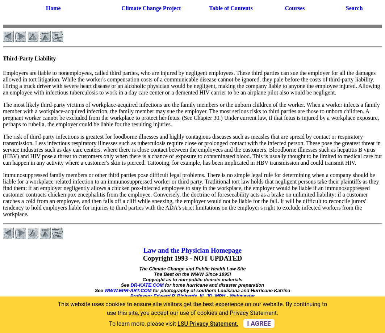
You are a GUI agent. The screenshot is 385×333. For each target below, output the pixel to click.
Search (354, 8)
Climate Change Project (151, 8)
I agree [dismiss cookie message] (259, 323)
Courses (295, 8)
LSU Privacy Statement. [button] (207, 323)
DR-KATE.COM (146, 285)
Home (53, 8)
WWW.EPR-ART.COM (127, 290)
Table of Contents (230, 8)
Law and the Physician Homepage (192, 250)
